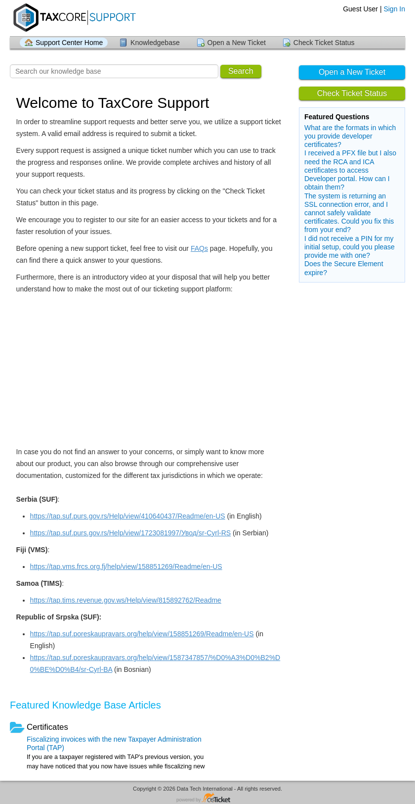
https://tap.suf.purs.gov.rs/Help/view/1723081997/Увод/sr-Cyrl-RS (130, 533)
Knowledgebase (155, 43)
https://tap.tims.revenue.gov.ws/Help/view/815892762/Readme (125, 600)
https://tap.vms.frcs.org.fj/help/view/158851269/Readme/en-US (126, 566)
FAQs (199, 248)
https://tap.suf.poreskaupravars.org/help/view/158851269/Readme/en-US (142, 634)
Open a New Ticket (237, 43)
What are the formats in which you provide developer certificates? (350, 136)
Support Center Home (69, 43)
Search (240, 71)
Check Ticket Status (324, 43)
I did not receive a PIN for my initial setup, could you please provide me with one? (349, 247)
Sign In (394, 9)
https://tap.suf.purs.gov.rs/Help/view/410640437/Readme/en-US (127, 516)
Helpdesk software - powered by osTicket (207, 798)
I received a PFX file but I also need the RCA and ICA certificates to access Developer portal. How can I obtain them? (350, 170)
